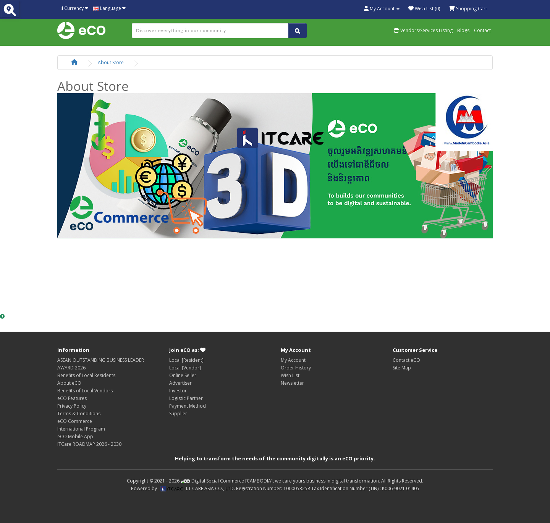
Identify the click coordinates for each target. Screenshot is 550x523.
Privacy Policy (71, 406)
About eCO (69, 383)
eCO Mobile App (75, 436)
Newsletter (292, 383)
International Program (81, 429)
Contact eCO (406, 360)
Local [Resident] (186, 360)
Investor (178, 390)
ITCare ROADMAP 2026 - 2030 (89, 444)
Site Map (402, 367)
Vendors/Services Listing (423, 30)
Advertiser (180, 383)
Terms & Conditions (78, 413)
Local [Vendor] (185, 367)
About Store (111, 62)
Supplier (178, 413)
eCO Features (72, 398)
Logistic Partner (186, 398)
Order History (296, 367)
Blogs (463, 30)
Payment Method (187, 406)
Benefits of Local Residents (86, 375)
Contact (482, 30)
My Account (293, 360)
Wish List (290, 375)
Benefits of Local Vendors (85, 390)
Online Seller (182, 375)
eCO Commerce (74, 421)
